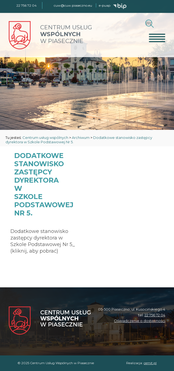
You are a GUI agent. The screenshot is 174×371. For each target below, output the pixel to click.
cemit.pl (150, 363)
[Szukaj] (148, 22)
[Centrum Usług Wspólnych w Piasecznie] (50, 321)
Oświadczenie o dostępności (139, 321)
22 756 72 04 (154, 315)
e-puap (104, 5)
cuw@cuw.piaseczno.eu (73, 5)
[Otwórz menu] (157, 37)
